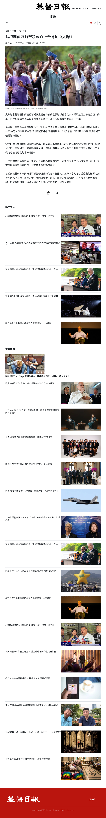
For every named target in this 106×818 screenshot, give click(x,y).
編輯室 (8, 42)
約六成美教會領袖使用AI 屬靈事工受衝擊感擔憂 (27, 678)
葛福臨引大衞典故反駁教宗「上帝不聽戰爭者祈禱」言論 (31, 269)
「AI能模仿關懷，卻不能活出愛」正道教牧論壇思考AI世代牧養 (32, 519)
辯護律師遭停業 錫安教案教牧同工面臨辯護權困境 (28, 437)
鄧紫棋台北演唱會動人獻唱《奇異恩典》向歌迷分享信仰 (31, 296)
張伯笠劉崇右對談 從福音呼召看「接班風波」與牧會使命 (31, 705)
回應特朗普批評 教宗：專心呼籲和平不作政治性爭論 (29, 383)
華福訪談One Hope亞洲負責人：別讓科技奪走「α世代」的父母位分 (37, 376)
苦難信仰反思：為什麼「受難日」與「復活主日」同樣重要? (33, 732)
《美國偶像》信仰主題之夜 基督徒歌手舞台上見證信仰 (30, 651)
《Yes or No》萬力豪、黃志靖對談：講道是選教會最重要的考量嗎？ (32, 411)
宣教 (53, 16)
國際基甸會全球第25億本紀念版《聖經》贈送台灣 (28, 463)
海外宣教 (22, 30)
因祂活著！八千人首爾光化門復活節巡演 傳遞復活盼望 (30, 571)
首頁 (7, 30)
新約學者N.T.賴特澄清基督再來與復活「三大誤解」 (29, 322)
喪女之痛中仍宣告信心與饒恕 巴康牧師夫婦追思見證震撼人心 (32, 244)
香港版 (93, 799)
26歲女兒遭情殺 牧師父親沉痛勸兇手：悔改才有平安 (29, 215)
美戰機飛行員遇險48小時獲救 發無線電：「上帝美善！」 (32, 490)
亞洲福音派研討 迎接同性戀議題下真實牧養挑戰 (27, 758)
